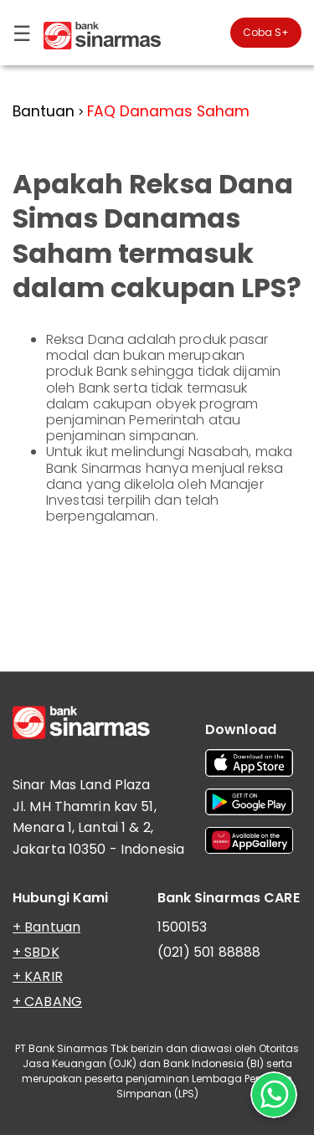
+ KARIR (38, 976)
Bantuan (44, 111)
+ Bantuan (46, 927)
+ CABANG (47, 1001)
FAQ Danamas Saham (168, 111)
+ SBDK (36, 952)
